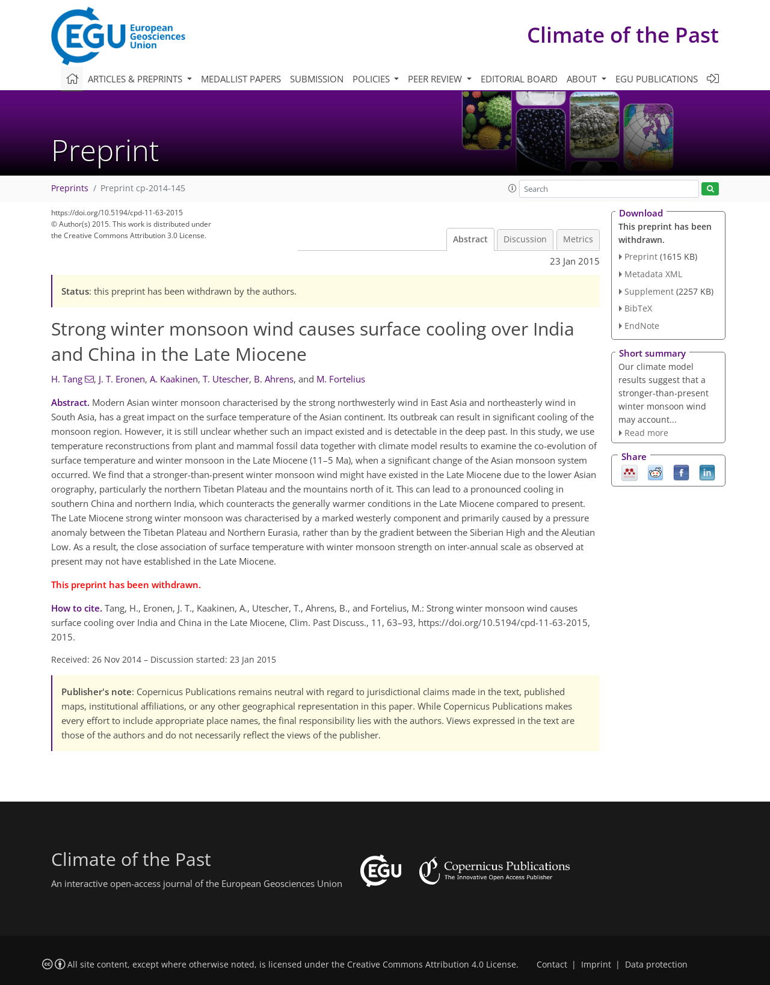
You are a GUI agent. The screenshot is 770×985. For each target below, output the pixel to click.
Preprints (69, 188)
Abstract (470, 239)
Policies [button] (372, 79)
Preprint (641, 256)
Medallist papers (241, 79)
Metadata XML (653, 274)
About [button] (583, 79)
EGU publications (656, 79)
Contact (552, 964)
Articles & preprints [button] (136, 79)
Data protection (656, 964)
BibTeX (638, 308)
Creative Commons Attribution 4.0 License (431, 964)
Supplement (649, 291)
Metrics (578, 239)
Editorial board (519, 79)
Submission (316, 79)
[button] (512, 188)
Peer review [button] (436, 79)
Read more (646, 432)
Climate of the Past (623, 34)
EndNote (641, 325)
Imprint (596, 964)
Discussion (525, 239)
